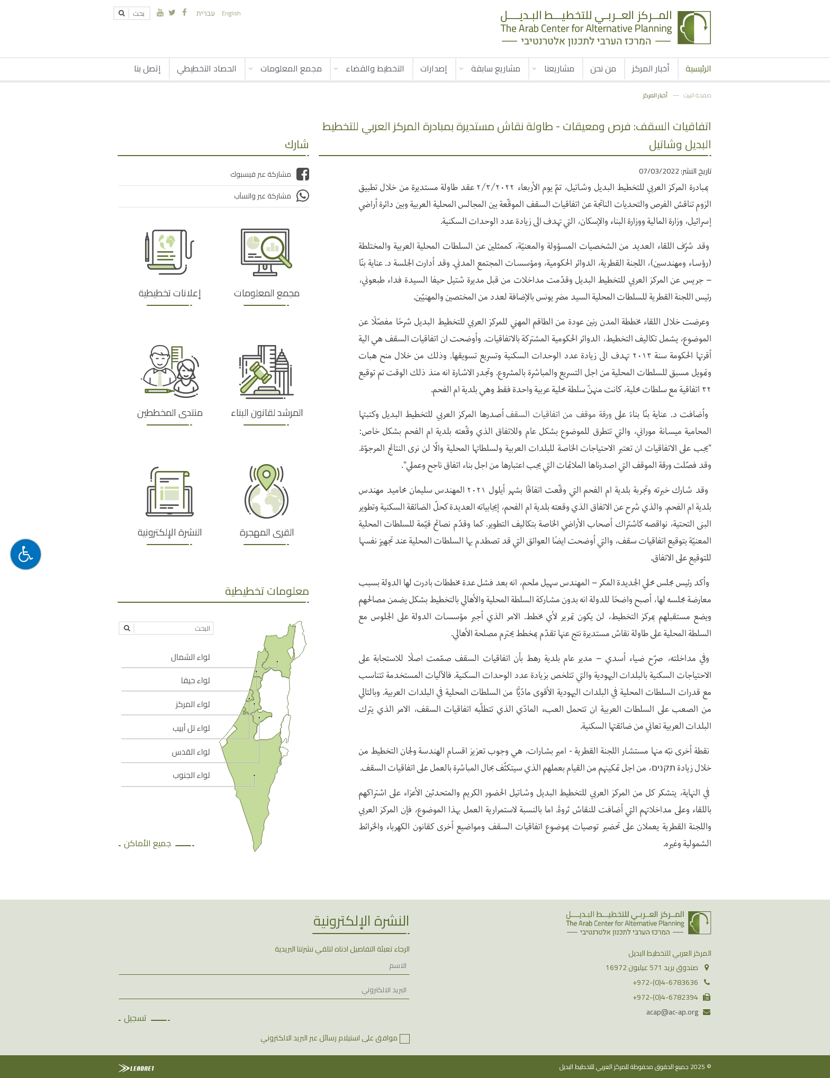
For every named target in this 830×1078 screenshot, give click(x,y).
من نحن (603, 68)
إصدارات (433, 68)
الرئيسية (698, 68)
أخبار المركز (651, 68)
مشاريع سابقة (495, 68)
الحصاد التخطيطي (207, 68)
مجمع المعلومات (291, 68)
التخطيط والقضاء (375, 68)
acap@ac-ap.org (672, 1012)
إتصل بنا (147, 68)
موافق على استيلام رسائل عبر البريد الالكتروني (329, 1038)
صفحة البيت (697, 95)
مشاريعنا (559, 68)
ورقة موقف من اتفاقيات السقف (560, 413)
